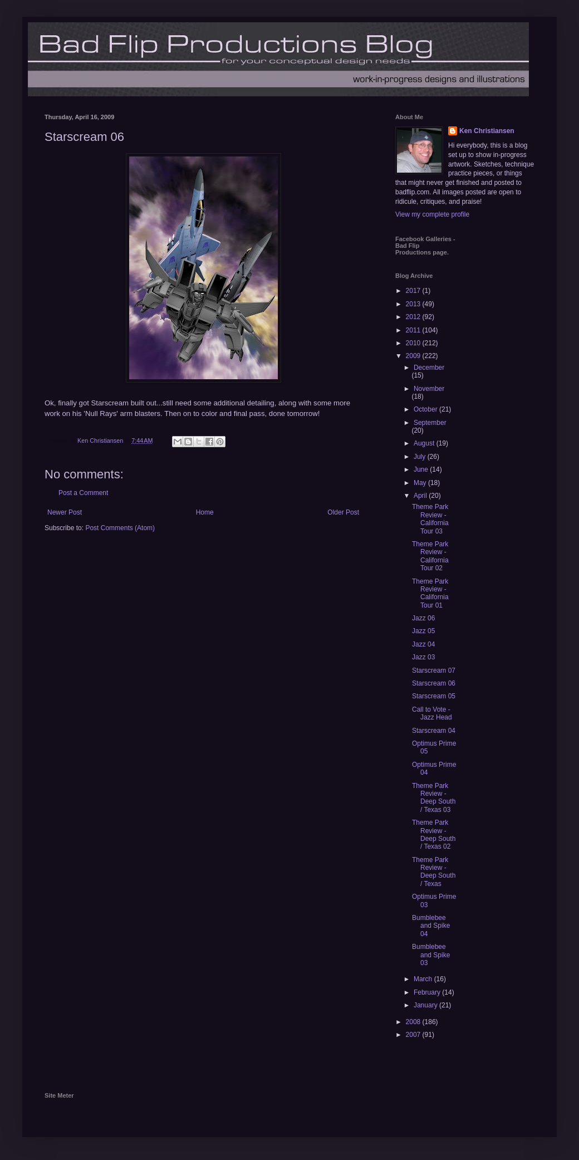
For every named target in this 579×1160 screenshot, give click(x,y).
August (425, 443)
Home (205, 512)
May (421, 483)
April (421, 496)
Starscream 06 (433, 683)
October (426, 409)
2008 (414, 1022)
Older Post (343, 512)
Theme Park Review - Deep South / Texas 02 (433, 834)
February (428, 992)
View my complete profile (432, 214)
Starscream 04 (433, 731)
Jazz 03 (423, 657)
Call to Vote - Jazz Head (432, 713)
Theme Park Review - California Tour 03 (430, 519)
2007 (414, 1035)
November (429, 389)
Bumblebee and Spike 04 (431, 926)
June (422, 469)
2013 (414, 304)
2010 (414, 343)
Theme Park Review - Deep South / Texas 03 (433, 798)
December (429, 367)
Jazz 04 (423, 644)
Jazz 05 (423, 631)
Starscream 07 (433, 670)
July (421, 457)
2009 (414, 356)
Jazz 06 (423, 618)
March (424, 979)
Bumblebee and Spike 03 (431, 955)
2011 (414, 330)
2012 (414, 317)
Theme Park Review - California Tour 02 (430, 556)
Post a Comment (83, 493)
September (430, 423)
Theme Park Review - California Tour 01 (430, 593)
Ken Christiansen (486, 131)
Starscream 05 (433, 696)
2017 (414, 291)
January (426, 1005)
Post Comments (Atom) (120, 528)
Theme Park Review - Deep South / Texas (433, 872)
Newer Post (64, 512)
